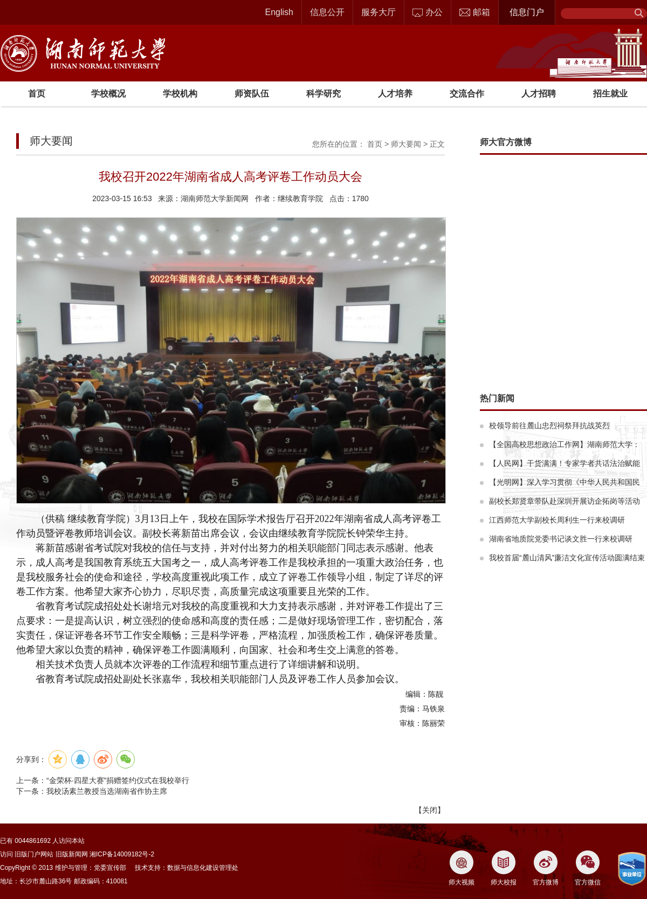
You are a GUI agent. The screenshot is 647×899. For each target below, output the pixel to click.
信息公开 (327, 12)
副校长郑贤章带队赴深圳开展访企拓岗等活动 (564, 501)
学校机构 (180, 93)
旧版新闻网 (72, 854)
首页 (36, 93)
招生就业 (610, 93)
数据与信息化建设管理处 (202, 867)
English (279, 12)
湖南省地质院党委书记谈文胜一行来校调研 (560, 538)
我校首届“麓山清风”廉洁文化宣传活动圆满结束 (567, 557)
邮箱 (474, 12)
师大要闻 (406, 144)
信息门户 (527, 12)
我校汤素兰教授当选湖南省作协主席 (106, 791)
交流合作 (467, 93)
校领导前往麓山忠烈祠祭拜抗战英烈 (549, 425)
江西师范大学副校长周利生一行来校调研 (557, 520)
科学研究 (323, 93)
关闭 (429, 810)
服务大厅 (378, 12)
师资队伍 (252, 93)
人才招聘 (538, 93)
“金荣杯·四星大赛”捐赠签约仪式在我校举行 (117, 780)
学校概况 (108, 93)
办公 (427, 12)
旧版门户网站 (34, 854)
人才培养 (395, 93)
